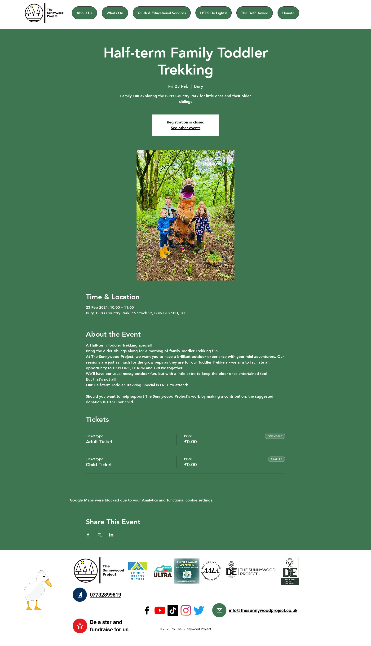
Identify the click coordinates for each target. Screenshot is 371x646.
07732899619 (105, 595)
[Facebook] (146, 610)
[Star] (80, 626)
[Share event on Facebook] (88, 534)
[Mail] (219, 610)
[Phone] (80, 595)
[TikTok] (173, 610)
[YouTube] (160, 610)
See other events (185, 128)
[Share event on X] (99, 534)
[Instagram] (186, 610)
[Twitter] (199, 610)
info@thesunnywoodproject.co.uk (263, 610)
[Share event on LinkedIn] (111, 534)
